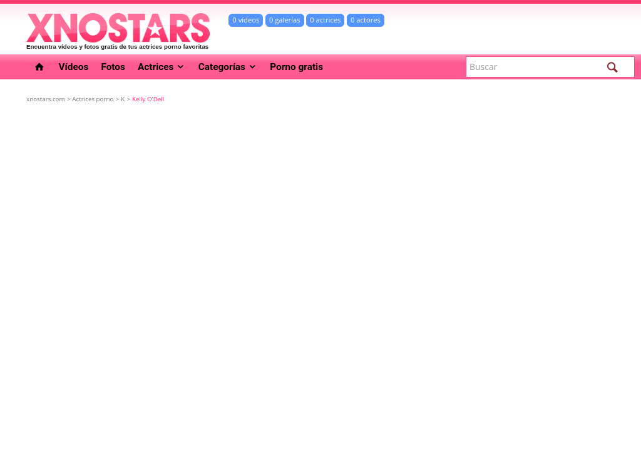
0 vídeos (245, 19)
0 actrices (325, 19)
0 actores (366, 19)
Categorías (228, 66)
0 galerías (284, 19)
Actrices (162, 66)
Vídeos (74, 66)
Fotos (113, 66)
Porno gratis (296, 66)
